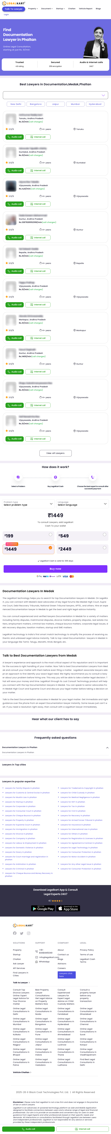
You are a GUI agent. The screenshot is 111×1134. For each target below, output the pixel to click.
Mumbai (75, 104)
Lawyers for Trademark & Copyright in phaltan (82, 788)
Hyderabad (95, 104)
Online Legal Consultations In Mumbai (21, 1021)
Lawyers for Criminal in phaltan (19, 869)
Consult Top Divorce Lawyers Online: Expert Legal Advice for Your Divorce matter (21, 996)
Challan (71, 8)
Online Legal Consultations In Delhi (21, 1011)
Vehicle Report (85, 8)
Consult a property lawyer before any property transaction (88, 995)
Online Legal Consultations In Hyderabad (66, 1021)
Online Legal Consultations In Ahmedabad (66, 1031)
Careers (62, 968)
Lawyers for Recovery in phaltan (75, 815)
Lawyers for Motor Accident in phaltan (78, 857)
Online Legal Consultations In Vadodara (44, 1062)
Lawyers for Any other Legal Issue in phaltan (81, 864)
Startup (60, 8)
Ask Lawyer (19, 963)
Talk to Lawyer (21, 982)
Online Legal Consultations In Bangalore (44, 1021)
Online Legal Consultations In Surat (88, 1031)
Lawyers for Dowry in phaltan (18, 852)
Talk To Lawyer (14, 9)
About (61, 949)
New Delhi (16, 104)
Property (33, 8)
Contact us (63, 954)
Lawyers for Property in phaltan (19, 820)
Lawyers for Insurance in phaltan (76, 825)
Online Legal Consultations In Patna (21, 1062)
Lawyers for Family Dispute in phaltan (22, 788)
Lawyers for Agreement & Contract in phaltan (81, 843)
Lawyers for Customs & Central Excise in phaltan (27, 793)
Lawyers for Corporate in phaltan (20, 806)
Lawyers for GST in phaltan (73, 802)
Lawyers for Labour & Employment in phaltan (26, 843)
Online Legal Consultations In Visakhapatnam (88, 1052)
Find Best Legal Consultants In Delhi (88, 1062)
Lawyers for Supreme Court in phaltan (22, 825)
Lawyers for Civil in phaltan (73, 811)
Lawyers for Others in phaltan (74, 834)
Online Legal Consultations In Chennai (88, 1021)
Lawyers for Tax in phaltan (73, 806)
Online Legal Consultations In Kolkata (21, 1031)
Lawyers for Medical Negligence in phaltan (80, 797)
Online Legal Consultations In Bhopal (21, 1052)
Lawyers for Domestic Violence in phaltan (24, 848)
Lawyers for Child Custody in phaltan (78, 793)
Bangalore (36, 104)
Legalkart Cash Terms (88, 960)
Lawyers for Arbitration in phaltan (20, 864)
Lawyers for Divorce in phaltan (19, 834)
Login (6, 14)
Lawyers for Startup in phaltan (19, 802)
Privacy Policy (87, 949)
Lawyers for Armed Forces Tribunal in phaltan (81, 820)
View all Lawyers (55, 453)
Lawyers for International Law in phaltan (79, 829)
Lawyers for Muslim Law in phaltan (21, 797)
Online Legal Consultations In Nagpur (21, 1042)
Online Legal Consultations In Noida (44, 1011)
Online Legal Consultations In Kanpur (88, 1042)
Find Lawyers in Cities (21, 974)
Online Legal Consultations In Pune (44, 1031)
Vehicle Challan (22, 1072)
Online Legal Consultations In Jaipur (44, 1042)
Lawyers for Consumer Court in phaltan (23, 811)
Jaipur (55, 104)
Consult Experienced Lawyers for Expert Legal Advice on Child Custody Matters (66, 996)
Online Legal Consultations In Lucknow (66, 1042)
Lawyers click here (66, 975)
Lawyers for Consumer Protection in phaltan (81, 852)
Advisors (62, 963)
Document (47, 8)
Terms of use (87, 954)
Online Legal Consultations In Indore (44, 1052)
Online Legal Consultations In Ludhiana (66, 1062)
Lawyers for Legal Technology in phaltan (79, 848)
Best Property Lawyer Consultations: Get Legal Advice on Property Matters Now (44, 996)
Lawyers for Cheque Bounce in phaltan (23, 815)
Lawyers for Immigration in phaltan (21, 829)
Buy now (55, 569)
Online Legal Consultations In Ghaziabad (88, 1011)
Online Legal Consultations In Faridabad (66, 1011)
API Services (19, 968)
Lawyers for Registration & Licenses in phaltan (82, 838)
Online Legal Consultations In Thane (66, 1052)
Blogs (98, 8)
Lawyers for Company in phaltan (20, 838)
